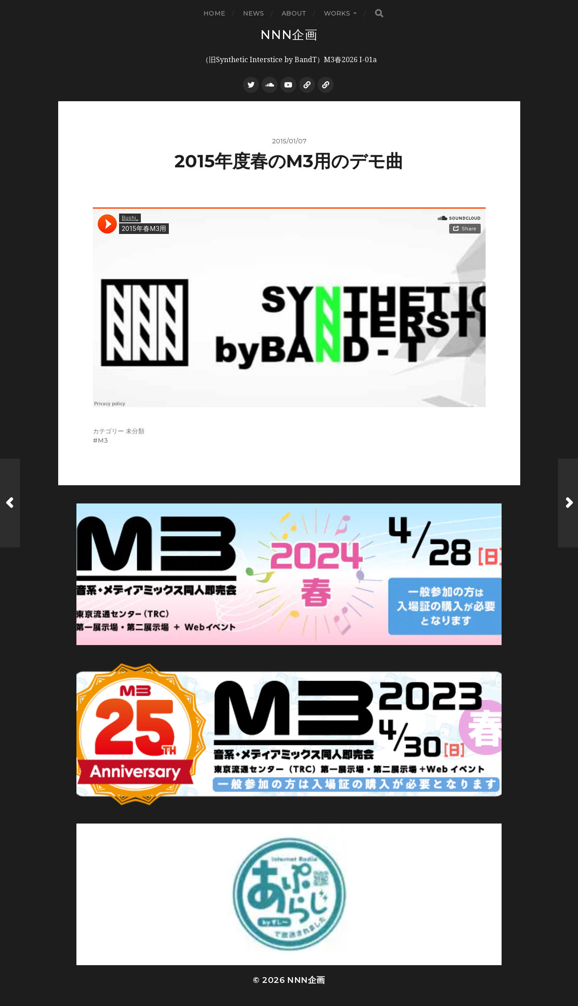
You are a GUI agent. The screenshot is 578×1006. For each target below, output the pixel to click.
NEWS (253, 13)
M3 (103, 440)
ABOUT (294, 13)
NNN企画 (289, 34)
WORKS (337, 13)
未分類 (135, 431)
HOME (214, 13)
